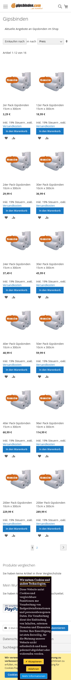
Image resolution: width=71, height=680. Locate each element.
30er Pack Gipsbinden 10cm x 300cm (50, 186)
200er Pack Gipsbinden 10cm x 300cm (17, 504)
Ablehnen (33, 669)
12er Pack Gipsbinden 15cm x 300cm (50, 106)
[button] (6, 138)
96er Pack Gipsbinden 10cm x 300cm (50, 425)
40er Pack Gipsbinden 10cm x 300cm (16, 345)
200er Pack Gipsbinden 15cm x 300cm (50, 504)
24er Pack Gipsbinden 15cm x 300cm (16, 265)
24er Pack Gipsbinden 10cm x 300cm (16, 186)
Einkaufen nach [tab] (15, 41)
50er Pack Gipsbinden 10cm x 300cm (50, 345)
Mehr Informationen (33, 676)
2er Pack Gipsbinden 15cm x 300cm (16, 106)
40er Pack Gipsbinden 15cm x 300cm (16, 425)
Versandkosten (12, 126)
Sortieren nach (26, 41)
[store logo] (26, 6)
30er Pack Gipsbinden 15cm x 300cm (50, 265)
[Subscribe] (57, 628)
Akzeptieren (35, 661)
